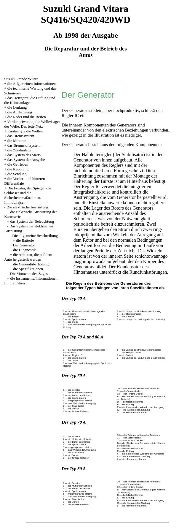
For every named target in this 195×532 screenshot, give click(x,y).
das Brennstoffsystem (24, 145)
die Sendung (17, 174)
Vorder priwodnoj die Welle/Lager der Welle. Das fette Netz (32, 124)
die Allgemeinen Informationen (31, 83)
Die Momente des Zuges (29, 273)
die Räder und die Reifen (26, 117)
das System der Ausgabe (26, 159)
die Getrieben (17, 164)
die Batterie (25, 240)
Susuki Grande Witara (21, 79)
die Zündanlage (19, 150)
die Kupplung (17, 169)
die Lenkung (17, 107)
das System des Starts (24, 155)
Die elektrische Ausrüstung (27, 207)
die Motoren (16, 140)
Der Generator (24, 245)
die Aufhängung (19, 112)
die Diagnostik (24, 250)
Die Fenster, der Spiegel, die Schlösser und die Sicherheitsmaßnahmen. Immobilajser (27, 195)
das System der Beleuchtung (32, 221)
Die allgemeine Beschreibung (35, 235)
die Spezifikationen (28, 269)
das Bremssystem (20, 136)
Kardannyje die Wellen (25, 131)
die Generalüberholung (30, 264)
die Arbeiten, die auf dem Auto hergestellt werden (28, 257)
